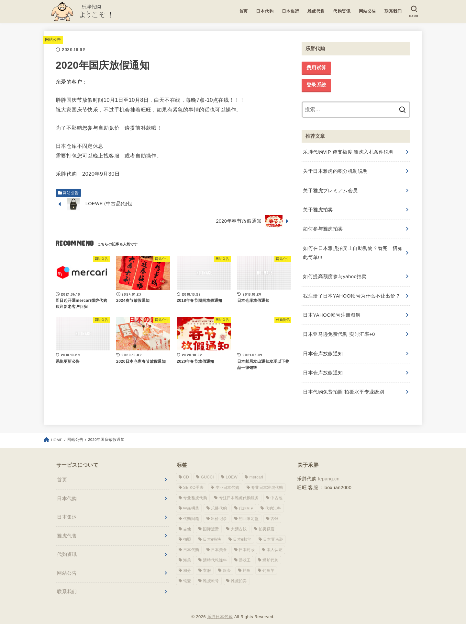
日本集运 (290, 11)
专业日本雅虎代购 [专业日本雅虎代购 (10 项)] (267, 480)
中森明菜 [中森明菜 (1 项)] (191, 501)
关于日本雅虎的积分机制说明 (335, 170)
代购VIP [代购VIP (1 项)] (246, 501)
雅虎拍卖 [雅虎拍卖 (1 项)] (239, 573)
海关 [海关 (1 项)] (187, 552)
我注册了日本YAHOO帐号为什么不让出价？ (351, 291)
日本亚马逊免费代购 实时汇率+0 (338, 328)
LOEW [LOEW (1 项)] (232, 469)
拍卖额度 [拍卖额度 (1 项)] (266, 521)
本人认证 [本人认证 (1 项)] (275, 542)
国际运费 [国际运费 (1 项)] (211, 521)
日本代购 (264, 11)
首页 (243, 11)
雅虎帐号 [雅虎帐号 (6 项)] (211, 573)
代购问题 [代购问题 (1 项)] (191, 511)
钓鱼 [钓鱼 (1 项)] (247, 563)
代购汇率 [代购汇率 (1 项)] (273, 501)
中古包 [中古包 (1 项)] (277, 490)
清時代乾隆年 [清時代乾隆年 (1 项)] (215, 552)
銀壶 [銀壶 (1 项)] (227, 563)
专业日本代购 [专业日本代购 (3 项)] (227, 480)
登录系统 (316, 85)
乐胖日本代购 (220, 608)
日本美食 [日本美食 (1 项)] (219, 542)
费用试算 (316, 67)
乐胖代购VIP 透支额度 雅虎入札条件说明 (348, 151)
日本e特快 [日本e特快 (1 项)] (212, 532)
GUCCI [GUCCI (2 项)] (207, 469)
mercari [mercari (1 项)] (256, 469)
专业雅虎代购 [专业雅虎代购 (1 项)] (195, 490)
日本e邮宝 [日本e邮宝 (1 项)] (242, 532)
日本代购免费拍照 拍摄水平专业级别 (343, 384)
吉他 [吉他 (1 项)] (187, 521)
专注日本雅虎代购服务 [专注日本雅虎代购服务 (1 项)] (239, 490)
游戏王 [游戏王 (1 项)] (245, 552)
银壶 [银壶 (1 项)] (187, 573)
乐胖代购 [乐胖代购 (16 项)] (219, 501)
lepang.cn (328, 471)
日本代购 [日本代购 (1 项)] (191, 542)
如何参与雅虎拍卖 (323, 226)
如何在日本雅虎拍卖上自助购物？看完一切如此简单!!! (352, 249)
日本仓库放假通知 (323, 346)
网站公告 (367, 11)
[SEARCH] (414, 11)
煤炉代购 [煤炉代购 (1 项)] (270, 552)
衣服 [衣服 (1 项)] (207, 563)
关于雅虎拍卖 (318, 207)
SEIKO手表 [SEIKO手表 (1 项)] (193, 480)
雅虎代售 (316, 11)
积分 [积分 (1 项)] (187, 563)
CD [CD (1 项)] (186, 469)
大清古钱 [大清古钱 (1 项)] (239, 521)
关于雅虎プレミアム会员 (330, 189)
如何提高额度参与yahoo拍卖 (334, 272)
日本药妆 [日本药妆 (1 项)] (247, 542)
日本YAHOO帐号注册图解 (331, 309)
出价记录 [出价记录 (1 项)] (219, 511)
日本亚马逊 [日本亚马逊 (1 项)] (273, 532)
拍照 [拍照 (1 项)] (187, 532)
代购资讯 (341, 11)
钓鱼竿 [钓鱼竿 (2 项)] (268, 563)
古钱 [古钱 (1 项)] (275, 511)
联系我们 (393, 11)
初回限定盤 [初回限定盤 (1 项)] (249, 511)
